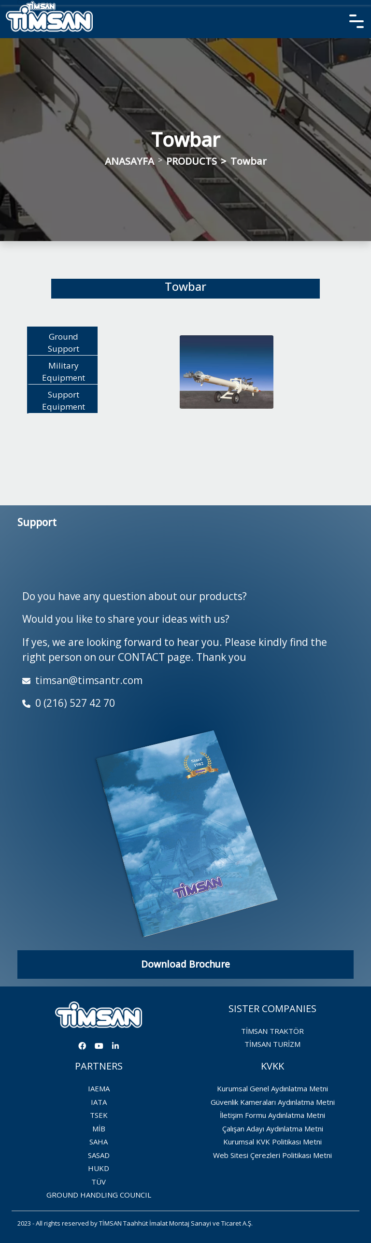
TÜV (98, 1181)
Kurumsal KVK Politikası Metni (272, 1141)
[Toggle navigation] (23, 2)
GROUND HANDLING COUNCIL (98, 1195)
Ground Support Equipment (63, 343)
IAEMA (99, 1088)
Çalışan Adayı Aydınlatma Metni (272, 1128)
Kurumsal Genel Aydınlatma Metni (272, 1088)
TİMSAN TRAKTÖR (272, 1031)
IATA (99, 1102)
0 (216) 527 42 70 (68, 703)
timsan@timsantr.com (82, 680)
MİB (98, 1128)
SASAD (99, 1155)
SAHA (98, 1141)
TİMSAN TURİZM (272, 1044)
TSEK (99, 1115)
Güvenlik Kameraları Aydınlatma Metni (273, 1102)
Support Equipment (63, 401)
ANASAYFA (129, 161)
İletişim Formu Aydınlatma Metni (272, 1115)
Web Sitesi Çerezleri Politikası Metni (272, 1155)
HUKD (98, 1168)
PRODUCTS (191, 161)
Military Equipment (63, 372)
